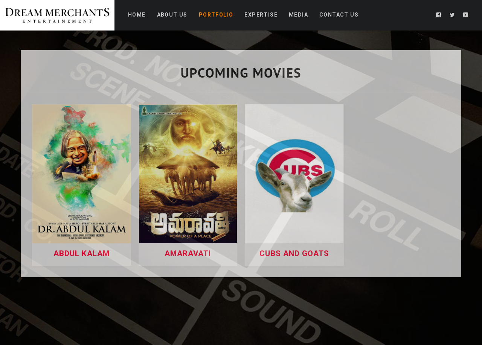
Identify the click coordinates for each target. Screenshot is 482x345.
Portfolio (216, 15)
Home (137, 15)
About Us (172, 15)
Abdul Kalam (81, 253)
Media (298, 15)
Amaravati (188, 253)
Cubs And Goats (294, 253)
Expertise (261, 15)
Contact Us (338, 15)
